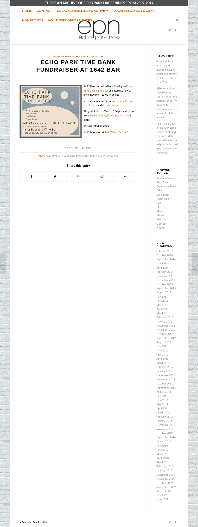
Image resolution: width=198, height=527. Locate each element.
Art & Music (82, 56)
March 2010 (163, 462)
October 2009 (164, 483)
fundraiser (110, 156)
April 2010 (162, 458)
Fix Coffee (113, 115)
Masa (123, 115)
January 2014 (164, 276)
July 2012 (162, 346)
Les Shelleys (90, 105)
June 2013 (162, 300)
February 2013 (164, 317)
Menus (160, 215)
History (160, 203)
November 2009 (165, 478)
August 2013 (163, 292)
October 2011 (164, 383)
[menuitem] (27, 10)
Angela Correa (110, 105)
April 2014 (162, 267)
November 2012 (165, 329)
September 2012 (166, 337)
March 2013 (163, 313)
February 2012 (164, 366)
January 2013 (164, 321)
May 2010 (162, 454)
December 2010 (165, 424)
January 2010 (164, 470)
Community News (166, 186)
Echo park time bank (89, 156)
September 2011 (166, 387)
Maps (159, 211)
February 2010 (164, 466)
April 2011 (162, 408)
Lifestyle (161, 207)
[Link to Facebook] (175, 30)
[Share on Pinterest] (78, 176)
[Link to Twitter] (170, 30)
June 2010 (162, 449)
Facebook (162, 152)
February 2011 (164, 416)
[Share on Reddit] (101, 176)
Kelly (88, 148)
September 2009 (166, 487)
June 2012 (162, 350)
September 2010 (166, 437)
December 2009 (165, 474)
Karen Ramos (125, 101)
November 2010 (165, 429)
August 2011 (163, 391)
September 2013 (166, 288)
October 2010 (164, 433)
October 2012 (164, 333)
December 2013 (165, 280)
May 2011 (162, 404)
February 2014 (164, 271)
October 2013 (164, 284)
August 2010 (163, 441)
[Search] (175, 20)
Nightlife (97, 56)
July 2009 (162, 495)
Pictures (161, 227)
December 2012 (165, 325)
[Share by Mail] (125, 176)
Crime (159, 190)
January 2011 (164, 420)
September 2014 (166, 259)
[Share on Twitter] (55, 176)
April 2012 (162, 358)
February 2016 (164, 251)
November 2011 (165, 379)
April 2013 (162, 309)
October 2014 (164, 255)
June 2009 (162, 499)
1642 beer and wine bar (60, 156)
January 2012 (164, 371)
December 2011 (165, 375)
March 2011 (163, 412)
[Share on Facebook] (31, 176)
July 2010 (162, 445)
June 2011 (162, 400)
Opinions (161, 223)
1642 (87, 132)
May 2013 (162, 304)
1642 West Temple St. (117, 132)
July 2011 (162, 395)
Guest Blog (162, 198)
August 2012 (163, 342)
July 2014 (162, 263)
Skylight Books (98, 115)
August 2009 (163, 491)
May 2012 (162, 354)
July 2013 (162, 296)
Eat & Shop (162, 194)
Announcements (63, 56)
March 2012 (163, 362)
